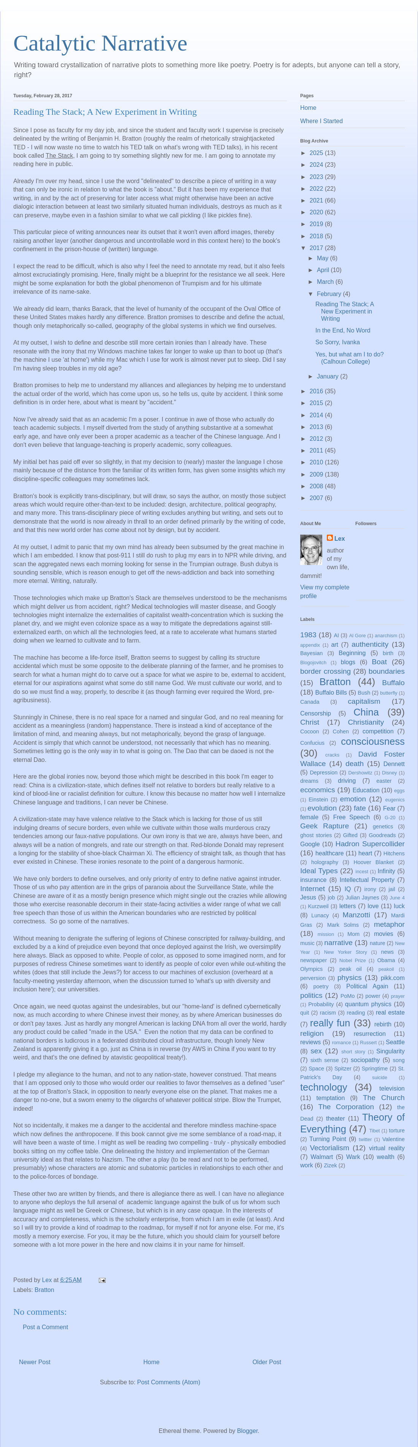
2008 (317, 486)
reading (356, 1013)
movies (383, 934)
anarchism (386, 635)
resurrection (370, 1034)
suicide (379, 1077)
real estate (390, 1012)
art (334, 644)
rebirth (382, 1024)
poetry (321, 986)
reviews (310, 1042)
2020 (317, 212)
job (331, 897)
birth (388, 653)
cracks (332, 755)
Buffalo (393, 683)
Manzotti (356, 915)
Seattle (395, 1042)
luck (399, 906)
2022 (317, 188)
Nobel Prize (352, 960)
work (306, 1165)
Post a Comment (45, 1327)
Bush (364, 693)
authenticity (370, 644)
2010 (317, 462)
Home (151, 1362)
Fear (389, 808)
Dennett (394, 764)
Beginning (352, 653)
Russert (368, 1042)
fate (360, 808)
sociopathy (365, 1060)
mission (326, 934)
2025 (317, 153)
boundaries (387, 671)
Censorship (315, 713)
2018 (317, 236)
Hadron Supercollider (370, 844)
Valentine (393, 1139)
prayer (398, 996)
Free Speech (351, 817)
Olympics (311, 969)
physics (349, 978)
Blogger (247, 1431)
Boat (379, 662)
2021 (317, 200)
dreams (309, 781)
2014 (317, 415)
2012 (317, 438)
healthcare (329, 853)
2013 (317, 427)
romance (341, 1042)
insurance (313, 880)
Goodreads (382, 835)
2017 (317, 248)
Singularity (390, 1051)
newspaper (313, 960)
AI (336, 635)
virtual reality (387, 1148)
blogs (348, 662)
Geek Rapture (324, 826)
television (392, 1088)
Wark (353, 1157)
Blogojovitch (313, 662)
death (354, 764)
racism (328, 1013)
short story (353, 1051)
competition (378, 731)
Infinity (386, 871)
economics (317, 790)
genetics (383, 826)
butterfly (388, 693)
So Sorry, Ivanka (337, 342)
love (372, 906)
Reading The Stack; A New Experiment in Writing (344, 311)
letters (347, 906)
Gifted (350, 835)
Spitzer (343, 1068)
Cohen (341, 731)
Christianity (366, 722)
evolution (322, 808)
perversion (313, 978)
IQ (348, 889)
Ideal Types (319, 871)
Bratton (44, 1290)
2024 (317, 164)
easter (384, 781)
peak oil (350, 969)
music (307, 943)
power (373, 996)
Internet (312, 889)
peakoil (386, 969)
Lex (339, 538)
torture (397, 1130)
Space (316, 1068)
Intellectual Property (367, 880)
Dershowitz (360, 773)
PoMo (347, 996)
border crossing (325, 671)
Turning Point (327, 1139)
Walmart (321, 1157)
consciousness (373, 741)
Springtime (375, 1068)
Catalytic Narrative (100, 42)
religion (312, 1033)
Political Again (367, 986)
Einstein (318, 799)
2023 (317, 177)
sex (316, 1051)
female (309, 817)
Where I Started (321, 121)
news (387, 952)
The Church (384, 1098)
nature (377, 943)
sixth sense (324, 1060)
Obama (386, 960)
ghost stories (316, 835)
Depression (323, 772)
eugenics (395, 800)
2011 (317, 450)
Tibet (374, 1131)
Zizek (330, 1165)
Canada (309, 702)
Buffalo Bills (331, 692)
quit (304, 1013)
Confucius (312, 743)
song (399, 1060)
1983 (308, 635)
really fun (330, 1023)
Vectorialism (329, 1148)
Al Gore (357, 635)
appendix (310, 645)
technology (323, 1087)
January (328, 376)
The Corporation (346, 1107)
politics (311, 995)
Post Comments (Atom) (168, 1382)
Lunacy (320, 915)
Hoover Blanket (373, 862)
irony (370, 889)
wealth (385, 1157)
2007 (317, 498)
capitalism (364, 701)
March (326, 282)
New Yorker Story (345, 952)
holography (324, 862)
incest (362, 871)
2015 (317, 403)
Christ (309, 722)
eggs (399, 790)
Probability (321, 1004)
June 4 (397, 898)
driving (347, 780)
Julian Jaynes (362, 897)
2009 (317, 474)
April (324, 270)
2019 (317, 224)
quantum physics (368, 1004)
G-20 (390, 817)
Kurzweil (318, 906)
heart (365, 853)
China (366, 712)
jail (391, 889)
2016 (317, 391)
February (330, 294)
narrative (338, 943)
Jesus (308, 897)
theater (335, 1118)
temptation (331, 1098)
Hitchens (394, 853)
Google (310, 844)
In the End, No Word (342, 330)
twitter (365, 1139)
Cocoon (309, 731)
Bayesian (311, 653)
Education (366, 790)
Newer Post (35, 1362)
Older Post (266, 1362)
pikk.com (393, 978)
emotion (353, 799)
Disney (389, 773)
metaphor (389, 924)
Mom (353, 934)
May (323, 258)
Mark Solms (343, 925)
